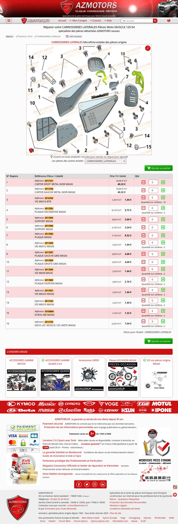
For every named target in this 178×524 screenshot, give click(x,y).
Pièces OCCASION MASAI (122, 360)
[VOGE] (21, 380)
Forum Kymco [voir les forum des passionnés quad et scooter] (81, 521)
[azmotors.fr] (35, 20)
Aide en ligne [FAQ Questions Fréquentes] (74, 455)
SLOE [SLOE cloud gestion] (143, 521)
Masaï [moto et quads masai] (134, 521)
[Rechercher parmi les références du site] (137, 21)
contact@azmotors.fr (77, 505)
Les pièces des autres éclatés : (68, 160)
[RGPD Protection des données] (154, 442)
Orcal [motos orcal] (42, 521)
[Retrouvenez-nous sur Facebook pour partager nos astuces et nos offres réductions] (79, 484)
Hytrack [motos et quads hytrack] (147, 517)
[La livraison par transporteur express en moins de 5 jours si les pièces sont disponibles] (23, 469)
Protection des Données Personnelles (128, 502)
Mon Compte (78, 20)
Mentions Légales (118, 505)
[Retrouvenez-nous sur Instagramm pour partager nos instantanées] (94, 484)
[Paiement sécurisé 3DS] (23, 439)
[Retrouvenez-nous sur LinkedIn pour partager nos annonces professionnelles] (102, 484)
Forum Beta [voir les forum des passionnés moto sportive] (64, 521)
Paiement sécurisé (53, 423)
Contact (95, 20)
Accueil (62, 20)
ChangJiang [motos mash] (134, 517)
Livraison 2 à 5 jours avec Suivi (59, 440)
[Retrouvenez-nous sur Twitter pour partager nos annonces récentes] (86, 484)
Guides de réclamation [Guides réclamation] (54, 455)
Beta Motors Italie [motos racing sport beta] (90, 517)
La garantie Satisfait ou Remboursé (62, 452)
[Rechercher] (155, 21)
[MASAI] (55, 380)
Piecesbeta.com (120, 521)
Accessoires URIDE (89, 360)
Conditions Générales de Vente (125, 508)
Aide (108, 20)
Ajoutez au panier (158, 168)
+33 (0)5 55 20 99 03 (59, 499)
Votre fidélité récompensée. (58, 473)
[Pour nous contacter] (154, 470)
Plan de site (115, 513)
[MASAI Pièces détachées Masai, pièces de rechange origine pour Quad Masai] (156, 380)
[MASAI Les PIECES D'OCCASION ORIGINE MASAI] (122, 376)
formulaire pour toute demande (60, 508)
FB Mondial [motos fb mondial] (159, 517)
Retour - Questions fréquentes (124, 499)
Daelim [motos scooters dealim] (52, 521)
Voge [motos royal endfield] (122, 517)
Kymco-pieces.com (100, 521)
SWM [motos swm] (171, 517)
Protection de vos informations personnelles (68, 427)
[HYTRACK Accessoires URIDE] (89, 376)
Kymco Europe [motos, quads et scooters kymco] (110, 517)
